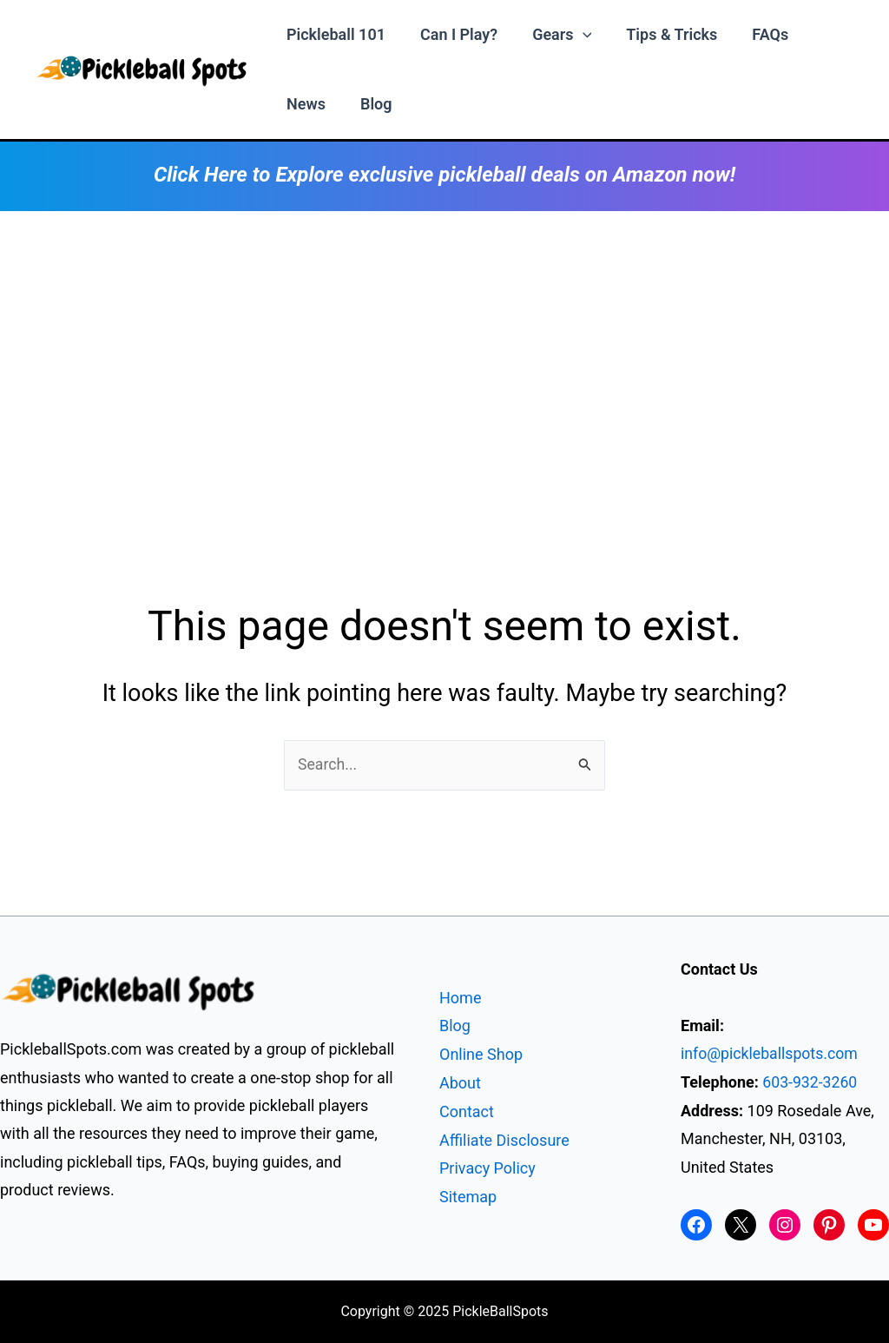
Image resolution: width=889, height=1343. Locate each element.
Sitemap (468, 1196)
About (460, 1084)
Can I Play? (453, 34)
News (304, 104)
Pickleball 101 (334, 34)
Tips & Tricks (659, 34)
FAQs (754, 34)
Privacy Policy (487, 1168)
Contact (466, 1111)
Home (460, 998)
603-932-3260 (810, 1082)
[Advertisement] (444, 341)
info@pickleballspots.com (771, 1054)
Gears (553, 34)
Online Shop (481, 1055)
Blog (371, 104)
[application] (574, 34)
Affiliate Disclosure (504, 1139)
